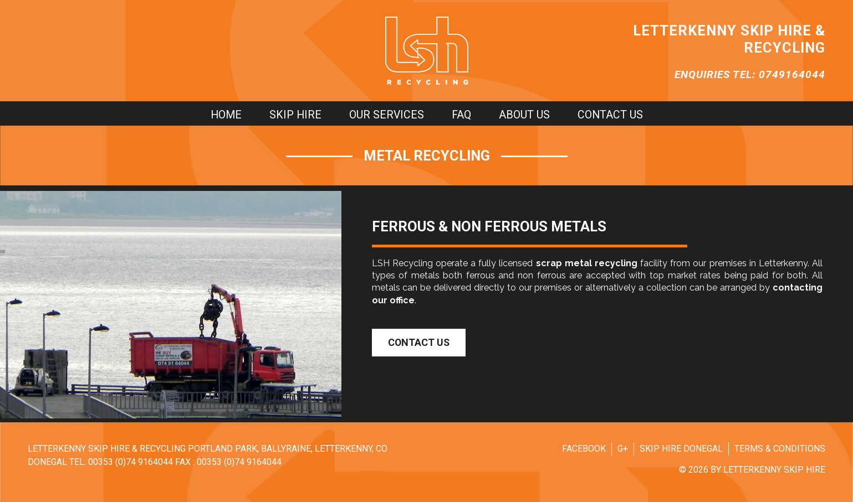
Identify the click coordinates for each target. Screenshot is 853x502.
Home (226, 115)
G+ (622, 448)
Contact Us (419, 342)
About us (524, 115)
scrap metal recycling (586, 263)
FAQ (461, 115)
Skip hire (295, 115)
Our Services (386, 115)
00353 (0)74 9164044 (130, 462)
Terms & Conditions (779, 448)
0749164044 (792, 74)
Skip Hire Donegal (681, 448)
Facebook (584, 448)
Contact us (610, 115)
